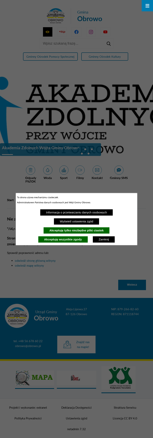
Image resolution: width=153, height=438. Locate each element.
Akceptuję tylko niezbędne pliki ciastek (76, 230)
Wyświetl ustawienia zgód (76, 221)
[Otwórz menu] (147, 5)
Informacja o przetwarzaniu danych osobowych (76, 212)
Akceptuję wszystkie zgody (63, 239)
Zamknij (104, 239)
